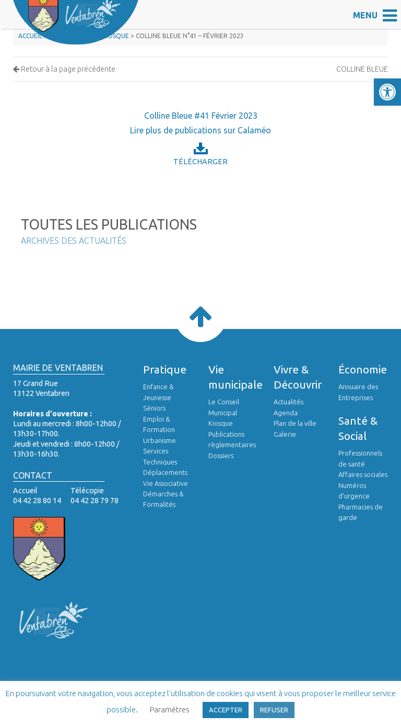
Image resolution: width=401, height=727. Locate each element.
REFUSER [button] (274, 709)
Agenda (286, 412)
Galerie (285, 434)
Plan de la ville (295, 423)
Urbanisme (159, 440)
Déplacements (165, 472)
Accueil (30, 35)
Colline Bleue (362, 69)
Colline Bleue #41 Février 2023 (200, 115)
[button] (387, 92)
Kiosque (220, 423)
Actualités (288, 401)
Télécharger (200, 153)
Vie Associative (165, 483)
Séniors (154, 408)
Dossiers (220, 455)
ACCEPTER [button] (225, 709)
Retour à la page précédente (64, 69)
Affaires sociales (362, 474)
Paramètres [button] (170, 709)
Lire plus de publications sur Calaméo (200, 130)
